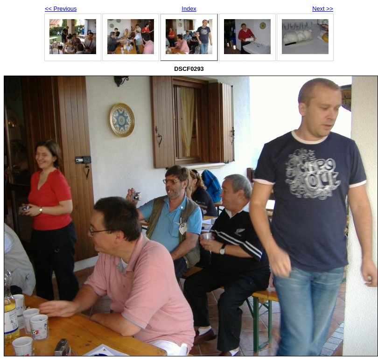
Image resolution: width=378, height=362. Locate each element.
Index (189, 8)
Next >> (322, 8)
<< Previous (61, 8)
